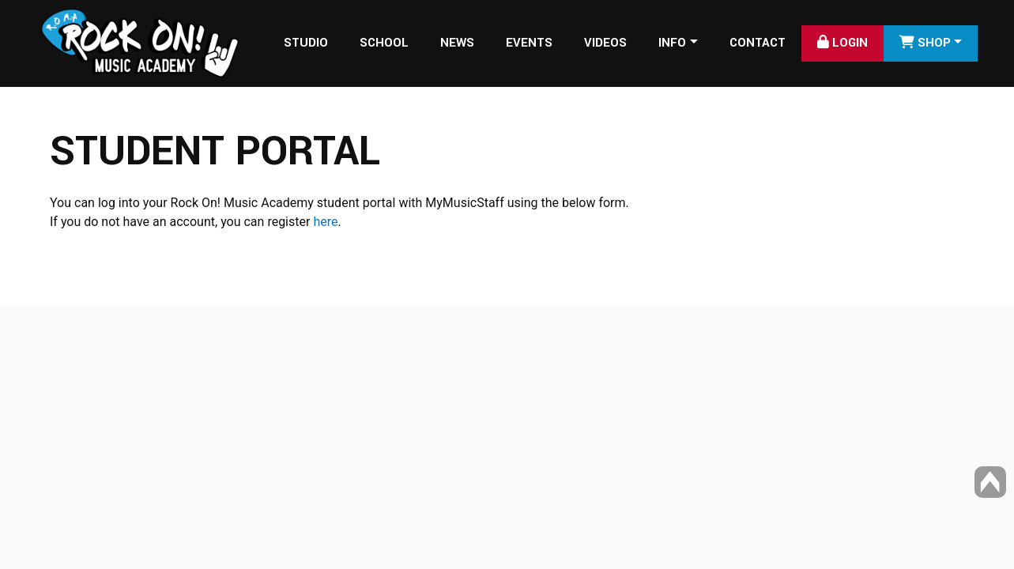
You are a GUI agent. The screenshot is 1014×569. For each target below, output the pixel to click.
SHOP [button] (925, 42)
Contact (757, 42)
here (325, 221)
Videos (605, 42)
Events (529, 42)
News (457, 42)
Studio (306, 42)
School (384, 42)
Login (842, 42)
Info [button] (672, 42)
